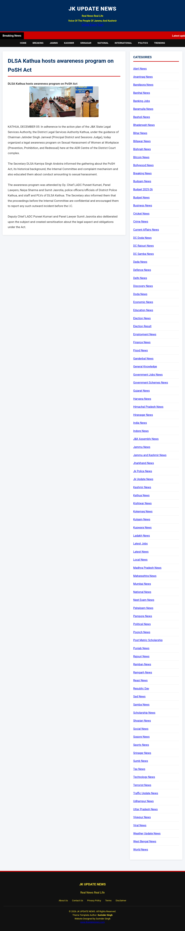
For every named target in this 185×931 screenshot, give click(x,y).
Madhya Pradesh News (147, 567)
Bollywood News (143, 165)
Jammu (54, 43)
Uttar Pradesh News (145, 809)
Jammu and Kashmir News (149, 455)
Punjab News (141, 648)
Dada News (140, 261)
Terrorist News (142, 785)
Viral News (139, 825)
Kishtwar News (142, 503)
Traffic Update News (145, 793)
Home (23, 43)
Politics (143, 43)
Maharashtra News (144, 576)
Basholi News (141, 117)
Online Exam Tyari (93, 24)
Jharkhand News (143, 463)
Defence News (142, 270)
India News (140, 422)
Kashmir (69, 43)
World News (140, 849)
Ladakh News (141, 535)
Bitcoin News (141, 157)
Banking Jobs (141, 101)
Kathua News (141, 495)
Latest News (141, 551)
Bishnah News (142, 149)
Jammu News (141, 447)
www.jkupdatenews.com (92, 922)
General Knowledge (145, 366)
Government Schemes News (150, 382)
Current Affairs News (146, 229)
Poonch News (141, 632)
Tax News (139, 769)
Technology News (144, 777)
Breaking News (142, 173)
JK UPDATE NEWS (92, 8)
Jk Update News (143, 479)
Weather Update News (147, 833)
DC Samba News (143, 254)
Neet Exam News (143, 600)
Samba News (141, 704)
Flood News (140, 350)
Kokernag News (142, 511)
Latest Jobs (140, 543)
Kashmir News (142, 487)
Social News (141, 728)
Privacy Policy (94, 900)
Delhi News (140, 278)
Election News (142, 318)
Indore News (141, 431)
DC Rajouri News (143, 245)
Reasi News (140, 680)
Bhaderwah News (144, 125)
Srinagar (85, 43)
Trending (159, 43)
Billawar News (142, 141)
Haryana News (142, 398)
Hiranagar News (143, 415)
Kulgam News (141, 519)
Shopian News (142, 720)
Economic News (143, 302)
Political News (142, 624)
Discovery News (143, 286)
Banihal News (141, 92)
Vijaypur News (142, 817)
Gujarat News (141, 390)
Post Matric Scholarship (148, 640)
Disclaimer (121, 900)
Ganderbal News (143, 358)
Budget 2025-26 (143, 189)
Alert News (140, 68)
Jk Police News (142, 471)
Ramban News (142, 664)
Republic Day (141, 688)
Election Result (142, 326)
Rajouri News (141, 656)
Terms (108, 900)
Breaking (38, 43)
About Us (63, 900)
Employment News (144, 334)
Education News (143, 310)
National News (142, 592)
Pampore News (142, 616)
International (123, 43)
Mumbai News (142, 583)
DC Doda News (142, 237)
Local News (140, 559)
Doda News (140, 294)
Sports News (141, 744)
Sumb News (140, 761)
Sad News (139, 696)
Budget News (141, 197)
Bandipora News (143, 84)
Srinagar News (142, 753)
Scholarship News (144, 712)
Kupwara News (142, 527)
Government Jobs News (148, 374)
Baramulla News (143, 109)
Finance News (142, 342)
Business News (142, 205)
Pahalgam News (143, 608)
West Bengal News (144, 841)
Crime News (140, 221)
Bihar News (140, 133)
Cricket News (141, 213)
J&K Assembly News (146, 439)
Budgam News (142, 181)
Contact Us (77, 900)
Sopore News (141, 736)
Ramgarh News (142, 672)
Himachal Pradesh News (148, 406)
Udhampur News (143, 801)
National (103, 43)
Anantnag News (143, 76)
